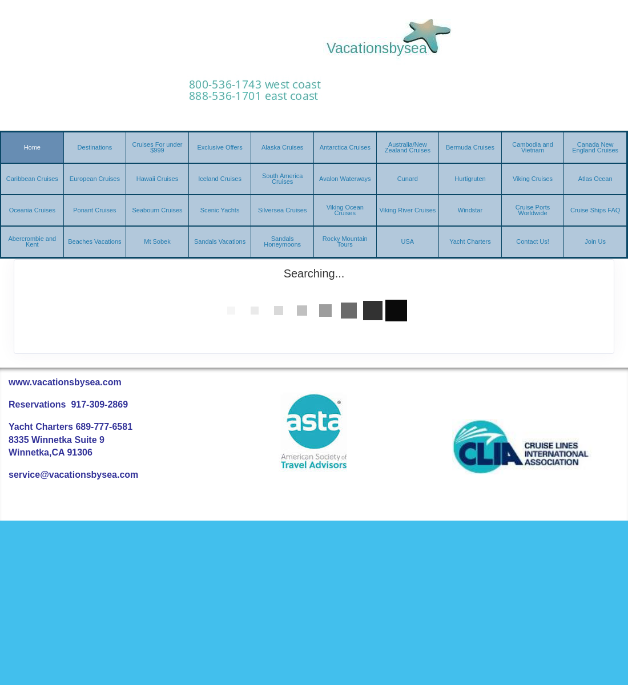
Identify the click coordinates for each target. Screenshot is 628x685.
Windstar (470, 210)
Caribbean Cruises (32, 178)
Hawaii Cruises (157, 178)
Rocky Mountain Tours (345, 241)
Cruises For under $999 (157, 147)
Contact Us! (532, 241)
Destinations (95, 147)
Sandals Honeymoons (282, 241)
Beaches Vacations (94, 241)
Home (32, 147)
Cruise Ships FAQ (595, 210)
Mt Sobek (157, 241)
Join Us (595, 241)
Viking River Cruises (407, 210)
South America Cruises (282, 178)
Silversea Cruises (282, 210)
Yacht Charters (470, 241)
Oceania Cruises (32, 210)
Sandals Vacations (219, 241)
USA (407, 241)
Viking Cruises (533, 178)
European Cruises (95, 178)
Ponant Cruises (94, 210)
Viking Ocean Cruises (345, 210)
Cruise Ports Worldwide (533, 210)
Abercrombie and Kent (32, 241)
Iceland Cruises (219, 178)
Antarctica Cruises (345, 147)
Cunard (407, 178)
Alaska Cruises (282, 147)
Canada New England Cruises (595, 147)
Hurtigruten (469, 178)
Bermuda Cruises (470, 147)
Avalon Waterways (345, 178)
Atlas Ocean (595, 178)
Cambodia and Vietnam (532, 147)
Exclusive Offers (219, 147)
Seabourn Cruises (157, 210)
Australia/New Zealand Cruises (407, 147)
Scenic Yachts (220, 210)
